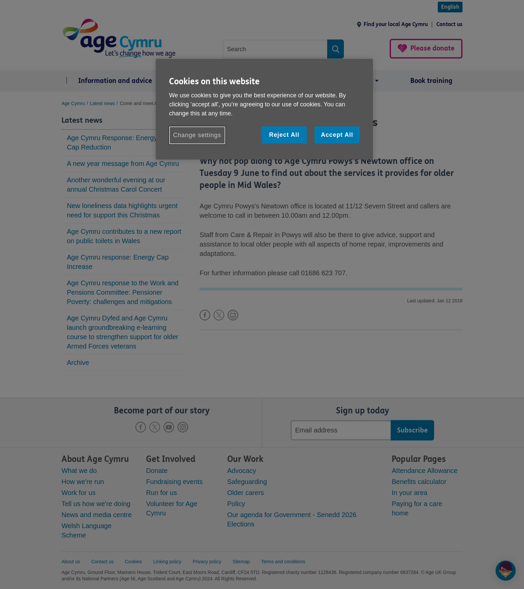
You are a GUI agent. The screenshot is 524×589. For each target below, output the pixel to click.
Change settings (197, 135)
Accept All (337, 134)
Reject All (284, 134)
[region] (264, 109)
